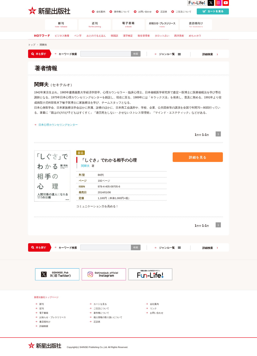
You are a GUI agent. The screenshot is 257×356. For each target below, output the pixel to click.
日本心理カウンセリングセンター (58, 124)
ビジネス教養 (62, 36)
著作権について (122, 11)
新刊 (41, 304)
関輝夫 (85, 165)
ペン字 (78, 36)
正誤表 (163, 11)
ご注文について (183, 11)
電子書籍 (43, 313)
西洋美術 (179, 36)
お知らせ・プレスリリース (52, 317)
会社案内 (100, 11)
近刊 (41, 308)
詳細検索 (207, 54)
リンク (153, 308)
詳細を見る (198, 157)
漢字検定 (128, 36)
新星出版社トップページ (46, 297)
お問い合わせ (145, 11)
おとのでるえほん (96, 36)
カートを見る (100, 304)
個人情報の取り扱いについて (108, 317)
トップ (31, 45)
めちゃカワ (195, 36)
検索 (135, 53)
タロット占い (162, 36)
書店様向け (44, 322)
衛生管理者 (144, 36)
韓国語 (114, 36)
